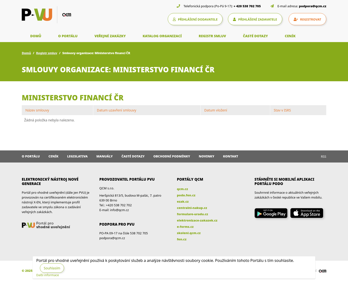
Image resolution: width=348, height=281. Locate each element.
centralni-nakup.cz (192, 208)
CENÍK (290, 36)
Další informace (47, 275)
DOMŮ (35, 36)
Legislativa (77, 156)
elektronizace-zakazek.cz (197, 220)
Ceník (53, 156)
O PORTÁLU (68, 36)
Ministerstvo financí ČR (72, 98)
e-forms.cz (185, 226)
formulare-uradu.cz (192, 214)
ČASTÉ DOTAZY (255, 36)
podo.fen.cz (186, 195)
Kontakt (230, 156)
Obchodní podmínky (171, 156)
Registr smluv (46, 53)
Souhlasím (52, 268)
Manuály (104, 156)
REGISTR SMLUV (212, 36)
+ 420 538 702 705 (247, 6)
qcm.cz (182, 189)
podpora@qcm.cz (312, 6)
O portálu (31, 156)
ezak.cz (183, 201)
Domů (26, 53)
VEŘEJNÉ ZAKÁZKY (110, 36)
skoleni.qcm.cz (189, 233)
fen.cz (181, 239)
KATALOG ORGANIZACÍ (162, 36)
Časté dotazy (133, 156)
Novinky (206, 156)
